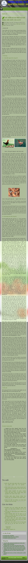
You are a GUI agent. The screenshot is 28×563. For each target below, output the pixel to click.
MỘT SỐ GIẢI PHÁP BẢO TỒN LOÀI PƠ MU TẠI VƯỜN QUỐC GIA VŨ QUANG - (15, 485)
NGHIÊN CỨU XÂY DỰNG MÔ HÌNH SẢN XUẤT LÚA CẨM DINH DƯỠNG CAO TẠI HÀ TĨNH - (15, 509)
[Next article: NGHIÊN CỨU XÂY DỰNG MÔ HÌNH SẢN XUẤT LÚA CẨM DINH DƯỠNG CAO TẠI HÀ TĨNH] (8, 528)
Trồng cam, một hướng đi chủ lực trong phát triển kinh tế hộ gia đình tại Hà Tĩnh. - (15, 523)
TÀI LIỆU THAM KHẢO (7, 426)
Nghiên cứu (4, 13)
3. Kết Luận (4, 387)
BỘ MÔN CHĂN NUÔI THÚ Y (9, 538)
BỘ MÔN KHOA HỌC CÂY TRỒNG (11, 536)
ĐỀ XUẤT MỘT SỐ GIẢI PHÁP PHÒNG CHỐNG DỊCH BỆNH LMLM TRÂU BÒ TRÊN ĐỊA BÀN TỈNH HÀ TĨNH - (15, 519)
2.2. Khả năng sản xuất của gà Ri (9, 216)
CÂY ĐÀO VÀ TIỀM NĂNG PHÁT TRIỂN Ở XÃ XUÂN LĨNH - (15, 512)
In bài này (18, 24)
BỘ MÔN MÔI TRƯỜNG (8, 535)
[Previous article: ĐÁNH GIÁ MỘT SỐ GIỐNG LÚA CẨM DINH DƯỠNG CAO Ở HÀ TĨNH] (8, 526)
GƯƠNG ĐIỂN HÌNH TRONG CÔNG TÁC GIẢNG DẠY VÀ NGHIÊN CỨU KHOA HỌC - (15, 497)
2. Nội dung (4, 55)
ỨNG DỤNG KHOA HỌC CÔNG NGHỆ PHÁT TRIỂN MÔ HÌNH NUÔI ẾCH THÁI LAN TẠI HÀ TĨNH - (15, 488)
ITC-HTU (16, 561)
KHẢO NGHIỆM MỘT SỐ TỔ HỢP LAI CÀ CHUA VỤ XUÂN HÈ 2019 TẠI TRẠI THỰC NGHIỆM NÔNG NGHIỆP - (15, 515)
